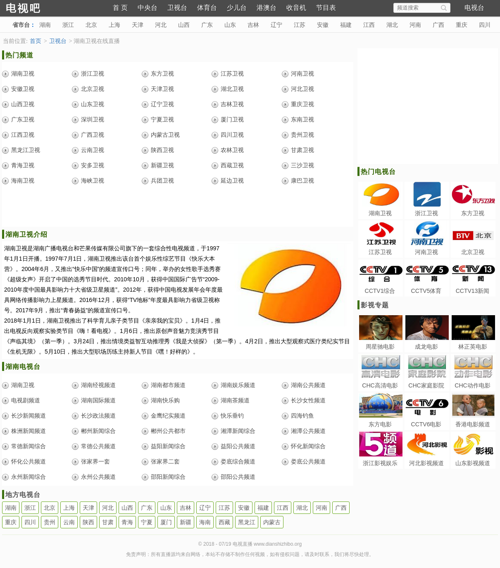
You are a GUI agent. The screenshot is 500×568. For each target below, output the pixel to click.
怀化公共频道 (28, 461)
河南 (415, 24)
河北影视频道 (426, 463)
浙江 (68, 24)
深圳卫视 (92, 119)
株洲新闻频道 (28, 431)
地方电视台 (22, 494)
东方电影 (380, 424)
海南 (205, 522)
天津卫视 (162, 89)
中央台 (147, 7)
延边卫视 (232, 180)
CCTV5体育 (426, 291)
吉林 (253, 24)
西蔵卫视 (232, 165)
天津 (137, 24)
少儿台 (237, 7)
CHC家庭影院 (426, 385)
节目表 (326, 7)
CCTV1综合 (380, 291)
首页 (35, 41)
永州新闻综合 (28, 476)
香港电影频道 (472, 424)
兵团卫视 (162, 180)
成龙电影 (426, 346)
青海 (127, 522)
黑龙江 (246, 522)
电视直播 (37, 7)
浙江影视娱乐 (380, 463)
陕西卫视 (162, 150)
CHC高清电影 (380, 385)
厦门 (166, 522)
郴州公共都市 (168, 431)
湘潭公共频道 (308, 431)
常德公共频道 (98, 446)
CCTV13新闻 (473, 291)
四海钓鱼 (302, 415)
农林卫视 (232, 150)
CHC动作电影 (472, 385)
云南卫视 (92, 150)
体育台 (207, 7)
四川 (484, 24)
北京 (91, 24)
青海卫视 (22, 165)
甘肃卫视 (302, 150)
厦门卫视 (232, 119)
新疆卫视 (162, 165)
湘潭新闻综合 (238, 431)
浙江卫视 (92, 73)
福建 (346, 24)
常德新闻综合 (28, 446)
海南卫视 (22, 180)
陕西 (88, 522)
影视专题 (375, 305)
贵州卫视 (302, 134)
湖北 (392, 24)
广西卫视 (92, 134)
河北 (161, 24)
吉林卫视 (232, 104)
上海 (114, 24)
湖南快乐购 (165, 400)
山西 (184, 24)
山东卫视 (92, 104)
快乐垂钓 (232, 415)
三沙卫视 (302, 165)
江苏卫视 (232, 73)
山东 (230, 24)
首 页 (120, 7)
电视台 (474, 7)
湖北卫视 (232, 89)
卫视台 (177, 7)
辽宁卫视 (162, 104)
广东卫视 (22, 119)
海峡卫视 (92, 180)
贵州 (49, 522)
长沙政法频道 (98, 415)
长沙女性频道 (308, 400)
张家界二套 (165, 461)
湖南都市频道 (168, 385)
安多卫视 (92, 165)
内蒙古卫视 (165, 134)
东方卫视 (162, 73)
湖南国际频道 (98, 400)
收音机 (296, 7)
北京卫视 (92, 89)
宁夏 (146, 522)
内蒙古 (272, 522)
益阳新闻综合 (168, 446)
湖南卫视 (22, 73)
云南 (69, 522)
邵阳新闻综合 (168, 476)
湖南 (45, 24)
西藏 (224, 522)
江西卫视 (22, 134)
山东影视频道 (472, 463)
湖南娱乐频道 (238, 385)
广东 (207, 24)
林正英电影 (472, 346)
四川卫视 (232, 134)
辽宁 (276, 24)
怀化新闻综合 (308, 446)
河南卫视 (302, 73)
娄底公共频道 (308, 461)
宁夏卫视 (162, 119)
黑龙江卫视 (25, 150)
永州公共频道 (98, 476)
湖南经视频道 (98, 385)
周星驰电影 (380, 346)
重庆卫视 (302, 104)
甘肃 (108, 522)
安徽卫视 (22, 89)
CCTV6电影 (426, 424)
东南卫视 (302, 119)
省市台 (21, 24)
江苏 (299, 24)
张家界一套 (95, 461)
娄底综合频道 (238, 461)
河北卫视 (302, 89)
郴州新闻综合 (98, 431)
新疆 (185, 522)
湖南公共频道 (308, 385)
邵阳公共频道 (238, 476)
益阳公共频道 (238, 446)
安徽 (323, 24)
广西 (438, 24)
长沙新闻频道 (28, 415)
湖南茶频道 (235, 400)
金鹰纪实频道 (168, 415)
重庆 (461, 24)
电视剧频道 (25, 400)
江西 (369, 24)
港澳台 (266, 7)
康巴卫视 (302, 180)
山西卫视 (22, 104)
